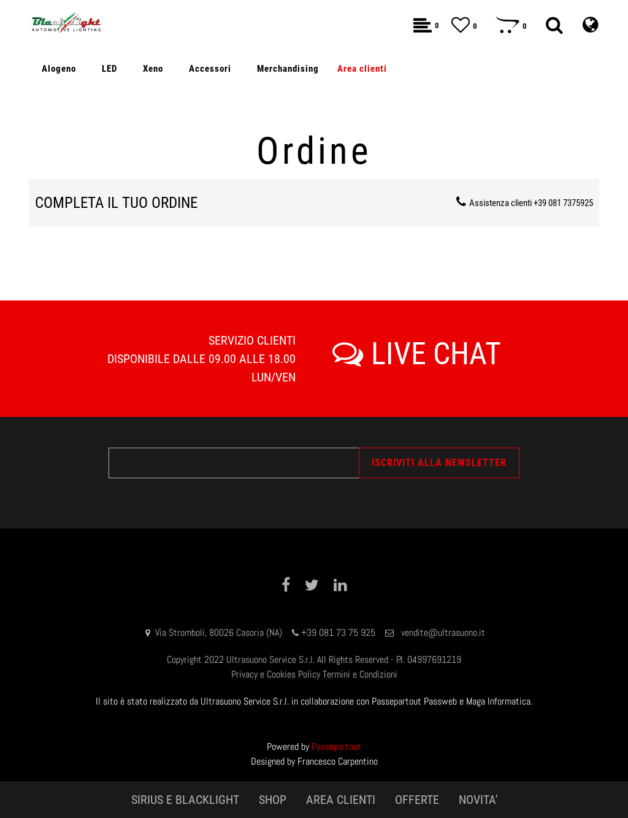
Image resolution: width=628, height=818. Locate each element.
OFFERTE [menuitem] (417, 799)
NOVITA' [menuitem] (478, 799)
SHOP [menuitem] (272, 799)
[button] (439, 463)
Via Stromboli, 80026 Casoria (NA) (218, 632)
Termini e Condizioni (360, 674)
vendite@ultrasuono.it (443, 632)
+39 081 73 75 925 (338, 632)
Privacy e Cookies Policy (275, 674)
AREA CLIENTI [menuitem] (340, 799)
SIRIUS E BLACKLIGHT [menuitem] (185, 799)
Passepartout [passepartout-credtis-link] (336, 746)
